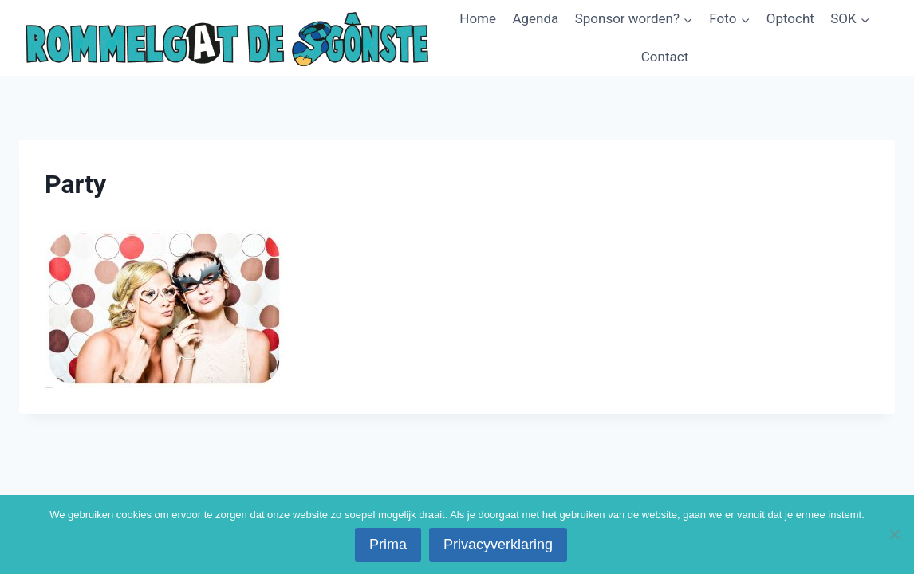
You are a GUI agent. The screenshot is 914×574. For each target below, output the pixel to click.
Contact (664, 57)
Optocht (790, 18)
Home (477, 18)
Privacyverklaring (498, 544)
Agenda (535, 18)
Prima (388, 544)
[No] (894, 534)
